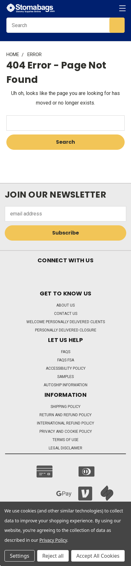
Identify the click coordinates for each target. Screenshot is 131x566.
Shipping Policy (65, 406)
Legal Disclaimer (65, 448)
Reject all (53, 555)
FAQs (65, 352)
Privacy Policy (53, 540)
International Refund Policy (65, 423)
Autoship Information (65, 385)
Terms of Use (65, 440)
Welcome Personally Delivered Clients (65, 322)
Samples (65, 376)
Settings (19, 555)
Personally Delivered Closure (65, 330)
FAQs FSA (65, 360)
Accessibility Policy (66, 368)
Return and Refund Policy (65, 415)
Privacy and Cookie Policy (65, 431)
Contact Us (65, 313)
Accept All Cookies (98, 555)
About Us (65, 305)
